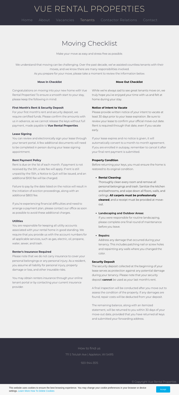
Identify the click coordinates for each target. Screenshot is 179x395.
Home (27, 20)
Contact (150, 20)
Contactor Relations (119, 20)
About (44, 20)
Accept (163, 389)
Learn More (24, 391)
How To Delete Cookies (42, 391)
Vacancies (65, 20)
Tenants (87, 20)
